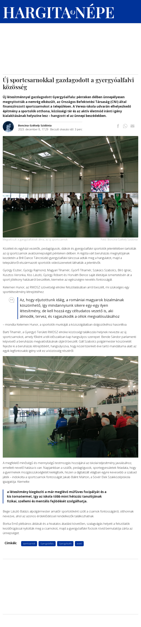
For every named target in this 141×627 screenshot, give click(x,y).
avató (79, 543)
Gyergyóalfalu (47, 543)
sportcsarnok (29, 543)
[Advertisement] (70, 47)
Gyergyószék (65, 543)
